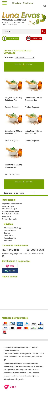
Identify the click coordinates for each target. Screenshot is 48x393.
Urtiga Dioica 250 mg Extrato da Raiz (33, 132)
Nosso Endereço (10, 238)
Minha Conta (16, 3)
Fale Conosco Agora (9, 209)
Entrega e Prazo (8, 206)
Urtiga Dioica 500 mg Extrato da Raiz (13, 166)
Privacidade (6, 216)
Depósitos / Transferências (12, 204)
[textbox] (24, 31)
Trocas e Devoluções (9, 219)
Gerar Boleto (8, 235)
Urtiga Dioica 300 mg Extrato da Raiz (13, 132)
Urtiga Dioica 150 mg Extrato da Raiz (33, 98)
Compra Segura (9, 230)
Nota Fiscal (8, 241)
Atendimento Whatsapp (12, 228)
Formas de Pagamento (10, 211)
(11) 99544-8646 (35, 249)
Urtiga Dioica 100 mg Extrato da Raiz (13, 98)
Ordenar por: (9, 57)
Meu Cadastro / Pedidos (11, 214)
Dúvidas (7, 233)
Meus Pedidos (28, 3)
